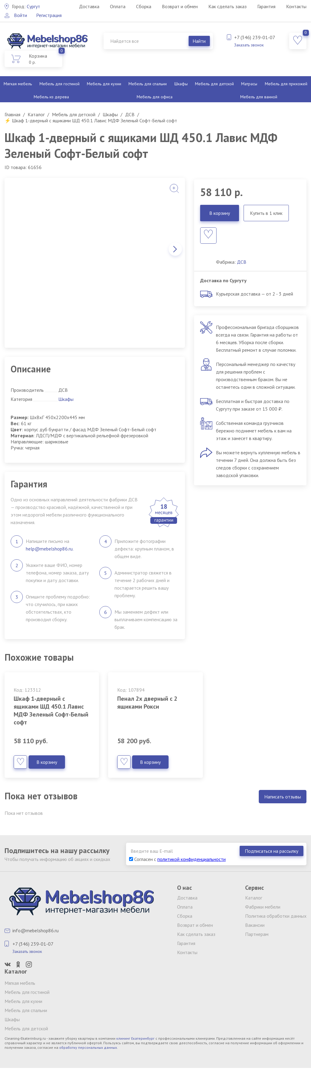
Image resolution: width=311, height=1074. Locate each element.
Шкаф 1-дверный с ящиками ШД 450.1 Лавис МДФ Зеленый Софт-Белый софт (51, 710)
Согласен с (177, 859)
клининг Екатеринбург (135, 1038)
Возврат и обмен (180, 6)
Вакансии (255, 925)
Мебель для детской (214, 83)
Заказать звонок (249, 45)
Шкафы (181, 83)
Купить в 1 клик (266, 213)
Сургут (26, 6)
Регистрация (49, 15)
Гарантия (266, 6)
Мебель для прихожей (286, 83)
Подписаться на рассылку (271, 851)
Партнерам (256, 934)
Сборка (143, 6)
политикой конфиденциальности (191, 859)
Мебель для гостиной (59, 83)
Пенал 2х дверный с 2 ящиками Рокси (147, 702)
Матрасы (249, 83)
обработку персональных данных (88, 1047)
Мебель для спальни (147, 83)
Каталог (253, 898)
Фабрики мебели (262, 907)
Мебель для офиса (155, 97)
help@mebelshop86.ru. (49, 549)
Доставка (89, 6)
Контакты (296, 6)
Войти (20, 15)
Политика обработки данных (275, 916)
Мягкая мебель (18, 83)
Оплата (117, 6)
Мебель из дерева (51, 97)
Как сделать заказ (227, 6)
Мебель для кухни (104, 83)
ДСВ (241, 262)
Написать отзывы (282, 797)
